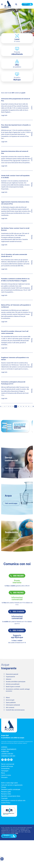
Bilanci (8, 696)
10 (13, 406)
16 (28, 406)
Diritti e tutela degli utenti (9, 782)
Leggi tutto (4, 115)
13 (20, 406)
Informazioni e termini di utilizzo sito (13, 800)
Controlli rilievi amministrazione (15, 709)
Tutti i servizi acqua (11, 502)
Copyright (4, 797)
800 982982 (17, 592)
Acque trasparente (8, 748)
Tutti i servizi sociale (11, 539)
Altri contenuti (10, 706)
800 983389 (17, 575)
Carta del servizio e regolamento (12, 784)
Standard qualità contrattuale (10, 788)
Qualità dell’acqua (7, 765)
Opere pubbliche (11, 701)
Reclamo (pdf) (6, 791)
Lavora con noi (7, 753)
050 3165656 (17, 611)
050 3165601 (17, 630)
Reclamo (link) (6, 793)
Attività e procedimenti (12, 683)
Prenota (17, 53)
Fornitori (5, 751)
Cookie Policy (5, 802)
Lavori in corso (6, 774)
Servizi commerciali (7, 763)
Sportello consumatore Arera (10, 795)
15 (26, 406)
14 (23, 406)
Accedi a (17, 79)
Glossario (4, 776)
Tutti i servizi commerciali (13, 467)
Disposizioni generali (12, 673)
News (3, 772)
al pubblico (17, 66)
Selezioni (8, 678)
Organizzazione (10, 676)
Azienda (4, 746)
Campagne (4, 770)
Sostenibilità (5, 768)
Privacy (3, 786)
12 (18, 406)
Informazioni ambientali (13, 704)
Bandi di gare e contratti (13, 686)
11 (15, 406)
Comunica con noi (8, 755)
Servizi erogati (10, 699)
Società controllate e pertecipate (15, 681)
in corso (17, 40)
